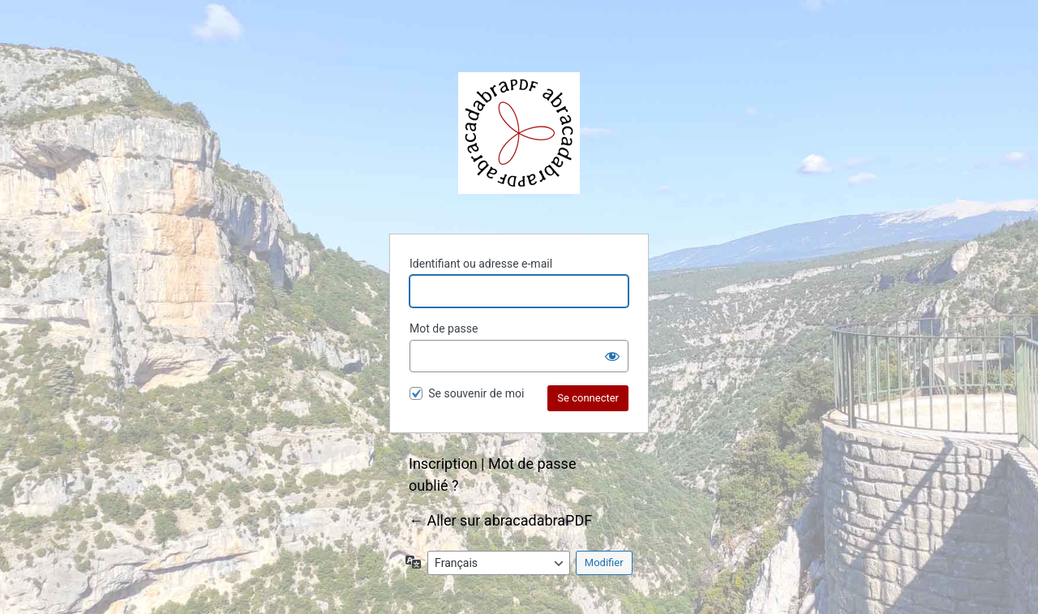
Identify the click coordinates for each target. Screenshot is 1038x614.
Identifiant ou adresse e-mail (481, 263)
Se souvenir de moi (476, 393)
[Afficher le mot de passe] (612, 356)
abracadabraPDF (519, 133)
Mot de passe (444, 328)
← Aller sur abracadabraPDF (500, 520)
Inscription (443, 463)
